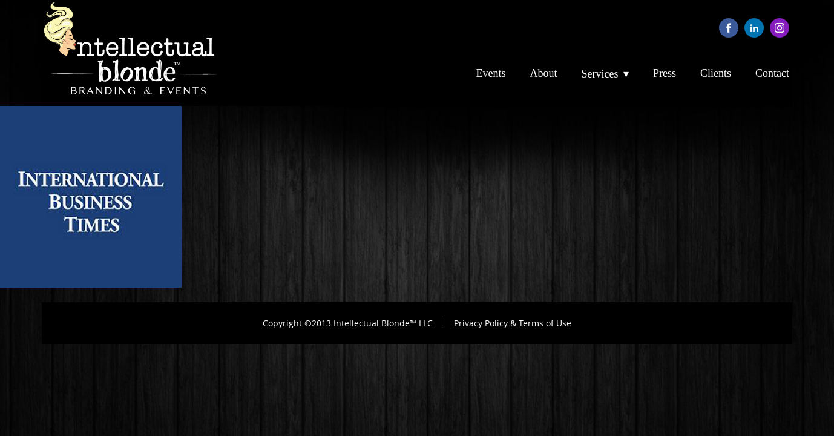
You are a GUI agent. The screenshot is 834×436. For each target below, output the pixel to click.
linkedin (754, 28)
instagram (779, 28)
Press (664, 73)
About (543, 73)
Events (491, 73)
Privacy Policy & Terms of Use (512, 323)
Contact (772, 73)
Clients (715, 73)
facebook (728, 28)
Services (600, 74)
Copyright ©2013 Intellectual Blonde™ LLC (348, 323)
